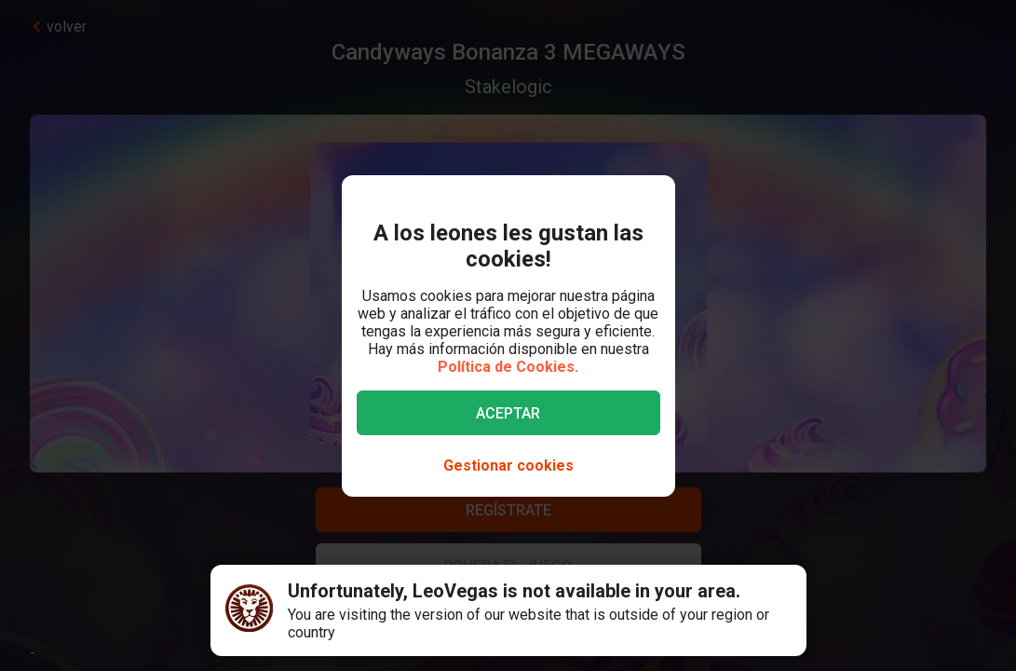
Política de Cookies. (508, 367)
